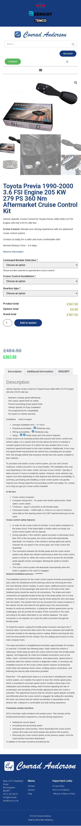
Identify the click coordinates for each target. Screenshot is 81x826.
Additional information (40, 371)
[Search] (73, 44)
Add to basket (28, 323)
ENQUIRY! (63, 371)
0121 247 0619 (10, 794)
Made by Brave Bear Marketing (40, 820)
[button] (40, 69)
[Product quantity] (7, 323)
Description (15, 371)
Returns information (13, 252)
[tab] (15, 371)
